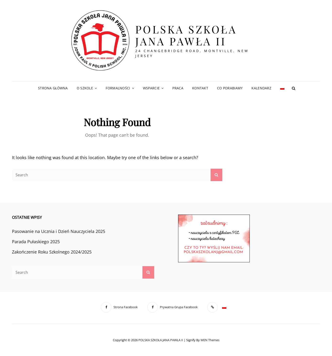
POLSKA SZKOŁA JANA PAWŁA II (186, 35)
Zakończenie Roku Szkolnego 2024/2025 (52, 252)
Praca (177, 88)
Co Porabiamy (230, 88)
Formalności (118, 88)
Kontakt (200, 88)
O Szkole (85, 88)
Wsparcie (151, 88)
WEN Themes (210, 340)
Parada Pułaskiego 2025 (36, 241)
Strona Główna (53, 88)
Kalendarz (261, 88)
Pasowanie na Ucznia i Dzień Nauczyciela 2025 (58, 231)
